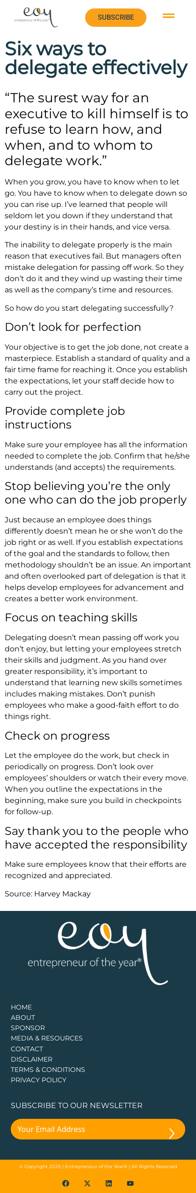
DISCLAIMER (31, 1059)
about (23, 1017)
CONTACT (27, 1049)
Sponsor (28, 1028)
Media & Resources (47, 1038)
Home (21, 1007)
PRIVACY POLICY (38, 1080)
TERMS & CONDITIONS (48, 1069)
